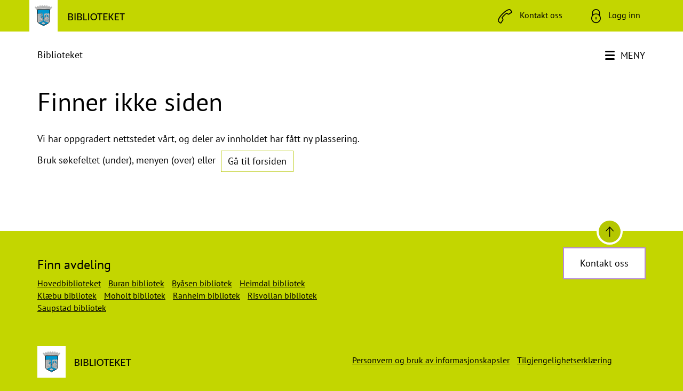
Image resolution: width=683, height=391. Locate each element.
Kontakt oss (604, 263)
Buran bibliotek (136, 283)
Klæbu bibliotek (67, 295)
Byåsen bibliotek (202, 283)
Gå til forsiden (257, 161)
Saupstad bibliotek (71, 307)
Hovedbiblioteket (69, 283)
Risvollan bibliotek (282, 295)
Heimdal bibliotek (272, 283)
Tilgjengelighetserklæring (564, 360)
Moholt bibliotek (134, 295)
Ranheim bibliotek (206, 295)
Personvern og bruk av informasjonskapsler (431, 360)
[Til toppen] (610, 231)
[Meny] (626, 55)
